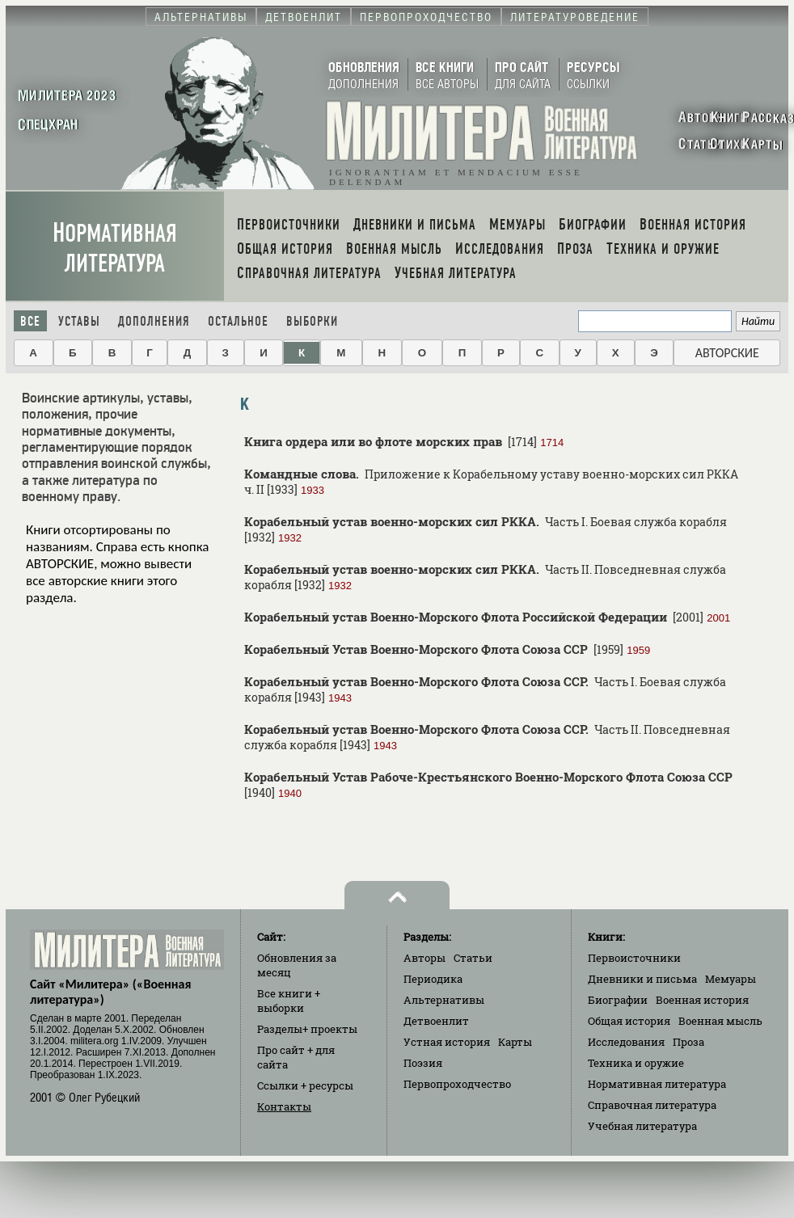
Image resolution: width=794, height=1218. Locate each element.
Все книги (288, 1000)
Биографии (618, 1000)
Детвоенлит (436, 1021)
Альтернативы (443, 1000)
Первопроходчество (457, 1084)
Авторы (424, 957)
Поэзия (422, 1063)
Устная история (446, 1042)
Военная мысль (720, 1021)
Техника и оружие (636, 1063)
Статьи (473, 957)
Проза (688, 1042)
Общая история (629, 1021)
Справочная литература (652, 1105)
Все (30, 321)
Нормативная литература (115, 248)
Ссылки (305, 1085)
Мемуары (730, 978)
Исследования (626, 1042)
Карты (515, 1042)
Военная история (702, 1000)
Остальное (238, 321)
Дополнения (154, 321)
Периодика (432, 978)
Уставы (79, 321)
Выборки (312, 321)
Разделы (307, 1029)
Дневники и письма (642, 978)
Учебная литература (642, 1126)
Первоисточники (634, 957)
